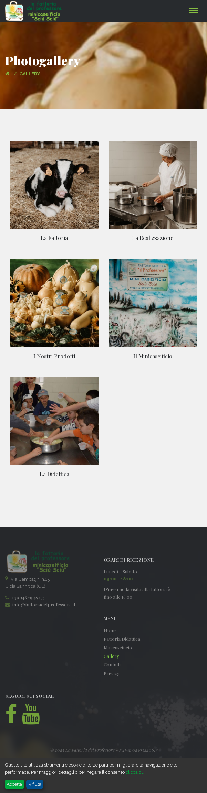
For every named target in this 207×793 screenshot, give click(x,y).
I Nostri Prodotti (54, 356)
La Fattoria (54, 237)
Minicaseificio (118, 647)
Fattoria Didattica (122, 639)
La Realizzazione (152, 237)
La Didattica (54, 474)
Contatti (112, 664)
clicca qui (135, 772)
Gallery (111, 656)
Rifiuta (34, 784)
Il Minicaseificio (152, 356)
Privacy (112, 673)
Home (110, 630)
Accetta (14, 784)
